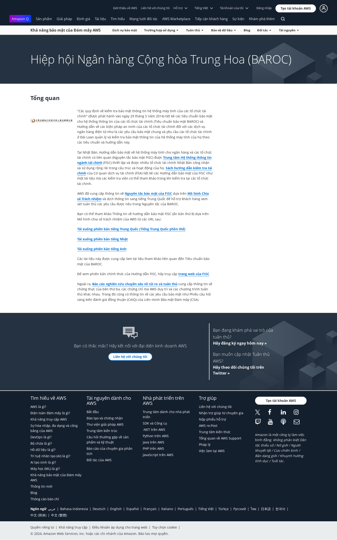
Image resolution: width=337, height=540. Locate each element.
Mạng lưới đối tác (143, 18)
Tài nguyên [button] (289, 30)
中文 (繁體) (59, 515)
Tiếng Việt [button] (203, 8)
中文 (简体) (38, 515)
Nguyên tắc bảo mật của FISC (148, 193)
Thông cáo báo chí (44, 499)
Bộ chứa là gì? (41, 443)
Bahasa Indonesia (74, 509)
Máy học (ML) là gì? (45, 468)
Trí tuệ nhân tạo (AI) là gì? (50, 456)
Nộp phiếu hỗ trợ (212, 419)
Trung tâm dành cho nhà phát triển (166, 414)
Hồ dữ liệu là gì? (42, 449)
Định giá (83, 18)
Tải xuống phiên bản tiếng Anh (101, 249)
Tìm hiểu (118, 18)
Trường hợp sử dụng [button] (161, 30)
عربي (51, 509)
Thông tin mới (41, 486)
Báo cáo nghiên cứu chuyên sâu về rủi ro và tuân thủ (134, 284)
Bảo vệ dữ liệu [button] (223, 30)
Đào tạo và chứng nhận (105, 418)
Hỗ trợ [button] (180, 8)
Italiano (167, 509)
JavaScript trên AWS (158, 455)
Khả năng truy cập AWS (48, 419)
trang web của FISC (193, 274)
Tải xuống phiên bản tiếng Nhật (102, 239)
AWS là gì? (38, 406)
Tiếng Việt (206, 509)
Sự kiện (238, 18)
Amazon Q (20, 18)
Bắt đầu (93, 412)
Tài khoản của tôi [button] (234, 8)
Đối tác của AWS (99, 460)
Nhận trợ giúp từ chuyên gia (221, 413)
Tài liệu (100, 18)
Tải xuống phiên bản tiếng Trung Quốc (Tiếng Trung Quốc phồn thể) (131, 229)
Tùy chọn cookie (164, 527)
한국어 (280, 509)
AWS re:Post (208, 425)
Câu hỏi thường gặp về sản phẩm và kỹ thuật (108, 439)
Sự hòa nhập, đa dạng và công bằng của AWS (54, 428)
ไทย (253, 509)
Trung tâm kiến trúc (102, 430)
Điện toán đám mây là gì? (50, 413)
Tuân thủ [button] (194, 30)
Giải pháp (64, 18)
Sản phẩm (44, 18)
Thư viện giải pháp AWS (105, 424)
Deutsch (99, 509)
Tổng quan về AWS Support (220, 438)
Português (186, 509)
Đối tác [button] (264, 30)
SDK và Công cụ (155, 423)
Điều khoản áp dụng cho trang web (119, 527)
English (116, 509)
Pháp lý (204, 444)
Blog (247, 30)
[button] (295, 8)
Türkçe (223, 509)
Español (132, 509)
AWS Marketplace (176, 18)
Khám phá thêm (262, 18)
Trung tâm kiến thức (215, 432)
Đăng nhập (264, 8)
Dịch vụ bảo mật (124, 30)
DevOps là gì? (40, 437)
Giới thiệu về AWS (125, 8)
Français (150, 509)
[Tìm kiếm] (283, 20)
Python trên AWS (156, 436)
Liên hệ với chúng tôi (155, 8)
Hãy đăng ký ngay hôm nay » (240, 343)
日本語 (266, 509)
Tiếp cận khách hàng (211, 18)
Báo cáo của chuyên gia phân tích (109, 451)
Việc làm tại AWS (212, 451)
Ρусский (239, 509)
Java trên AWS (153, 442)
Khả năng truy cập (73, 527)
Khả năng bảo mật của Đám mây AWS (65, 30)
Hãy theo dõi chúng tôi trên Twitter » (238, 370)
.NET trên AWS (154, 429)
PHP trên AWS (153, 448)
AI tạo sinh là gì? (43, 462)
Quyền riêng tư (42, 527)
